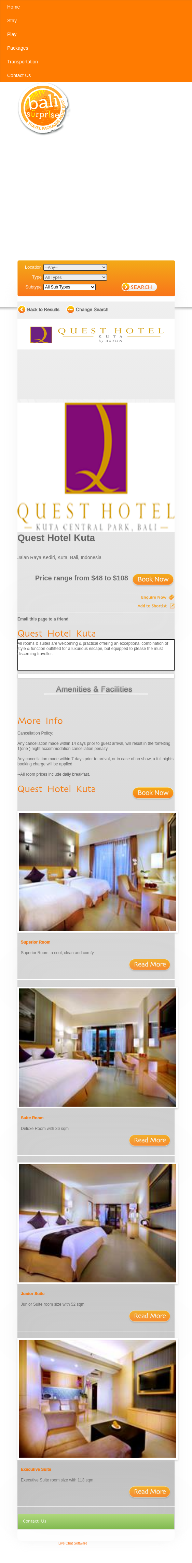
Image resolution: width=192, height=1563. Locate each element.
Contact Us (34, 1521)
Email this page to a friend (42, 619)
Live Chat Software (72, 1543)
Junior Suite (32, 1293)
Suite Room (32, 1118)
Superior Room (36, 942)
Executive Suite (36, 1469)
